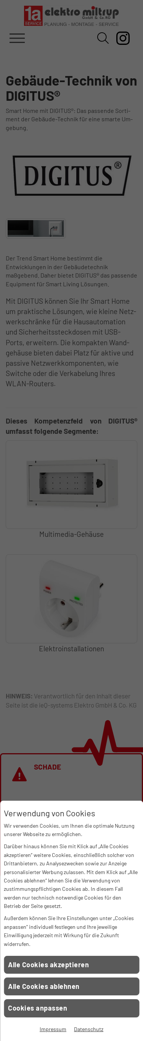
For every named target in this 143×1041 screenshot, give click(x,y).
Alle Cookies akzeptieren (48, 964)
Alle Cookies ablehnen (44, 986)
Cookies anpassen (37, 1008)
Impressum (53, 1029)
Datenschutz (88, 1029)
